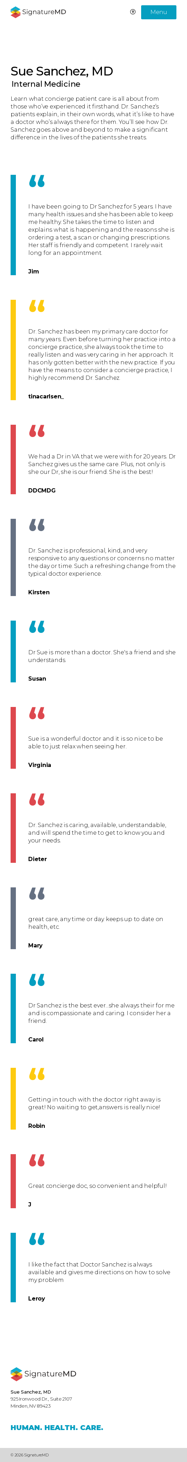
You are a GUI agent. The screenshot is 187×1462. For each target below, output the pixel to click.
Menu (158, 12)
